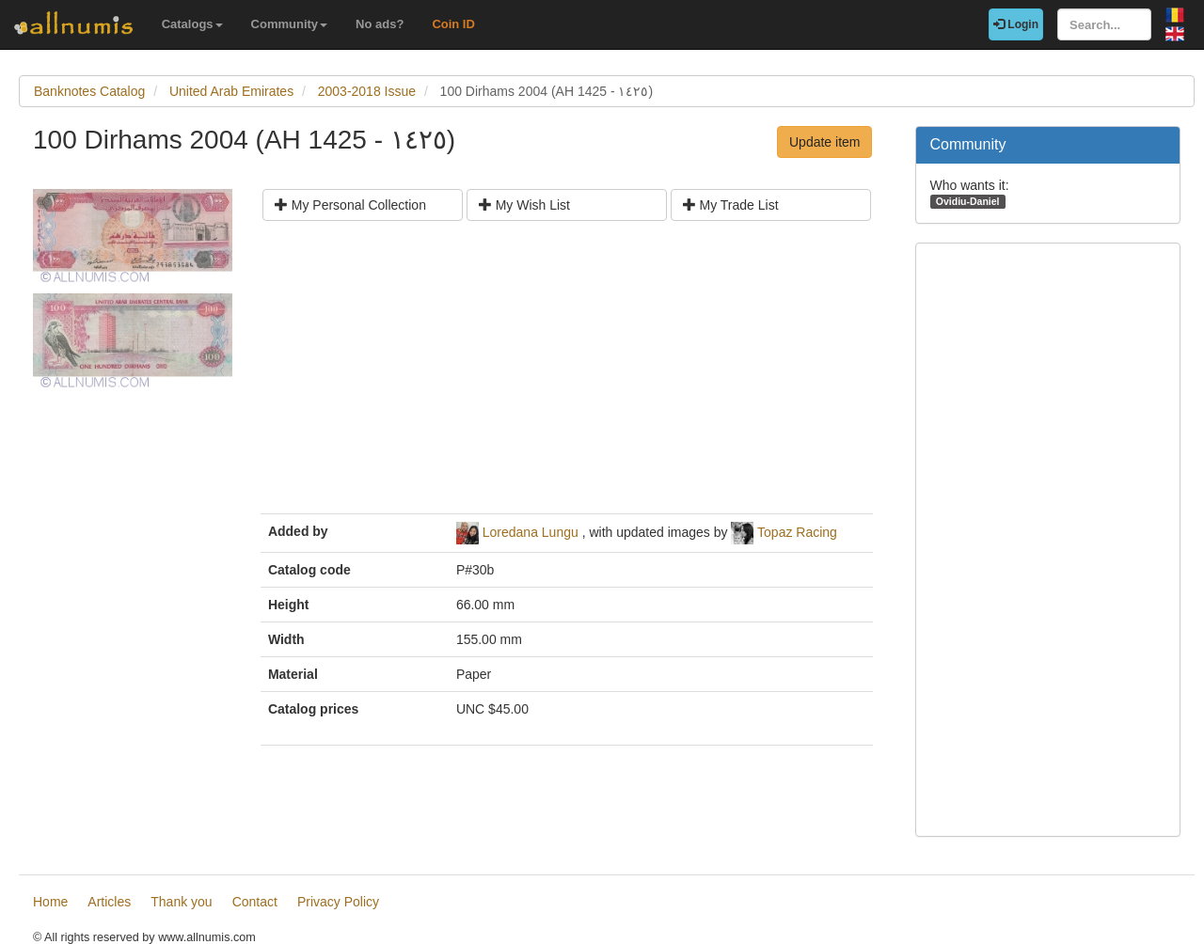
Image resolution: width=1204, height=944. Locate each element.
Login (1015, 24)
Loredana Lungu (530, 532)
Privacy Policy (338, 901)
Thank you (181, 901)
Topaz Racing (797, 532)
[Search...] (1104, 24)
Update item (824, 141)
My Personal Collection (350, 204)
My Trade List (731, 204)
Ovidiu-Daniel (968, 201)
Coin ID (453, 24)
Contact (254, 901)
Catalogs (192, 24)
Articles (109, 901)
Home (50, 901)
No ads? (380, 24)
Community (289, 24)
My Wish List (524, 204)
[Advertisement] (566, 374)
